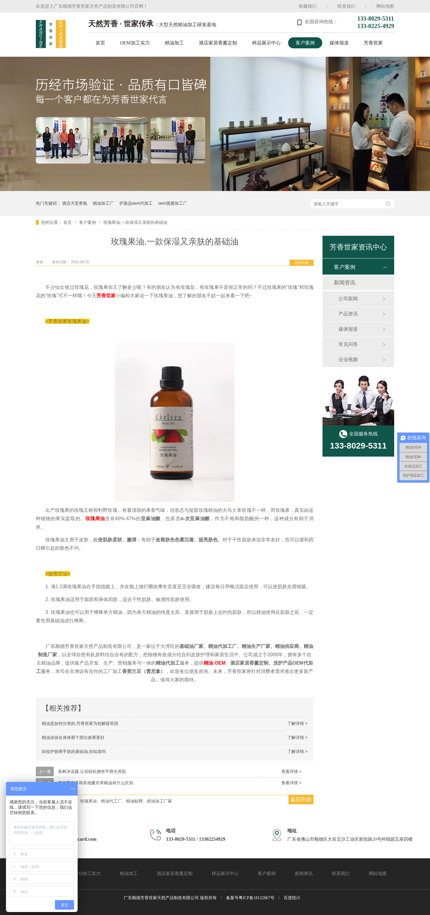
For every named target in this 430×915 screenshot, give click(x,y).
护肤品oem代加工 (136, 203)
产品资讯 (348, 313)
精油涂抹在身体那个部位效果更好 (73, 737)
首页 (100, 42)
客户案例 (305, 42)
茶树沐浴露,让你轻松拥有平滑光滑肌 (92, 771)
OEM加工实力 (135, 42)
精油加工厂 (103, 203)
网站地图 (385, 6)
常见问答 (348, 344)
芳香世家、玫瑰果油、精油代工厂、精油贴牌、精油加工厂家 (115, 801)
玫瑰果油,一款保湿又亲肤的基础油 (135, 222)
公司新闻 (348, 298)
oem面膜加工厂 (172, 203)
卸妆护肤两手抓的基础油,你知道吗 (74, 751)
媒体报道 (339, 42)
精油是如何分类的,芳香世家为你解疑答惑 (80, 723)
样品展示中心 (266, 42)
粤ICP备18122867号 (256, 898)
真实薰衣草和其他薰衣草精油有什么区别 (95, 782)
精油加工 (174, 42)
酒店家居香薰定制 (218, 42)
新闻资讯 (344, 283)
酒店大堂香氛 (74, 203)
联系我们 (346, 6)
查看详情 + (291, 771)
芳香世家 (373, 42)
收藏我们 (308, 6)
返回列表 (301, 263)
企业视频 (348, 359)
